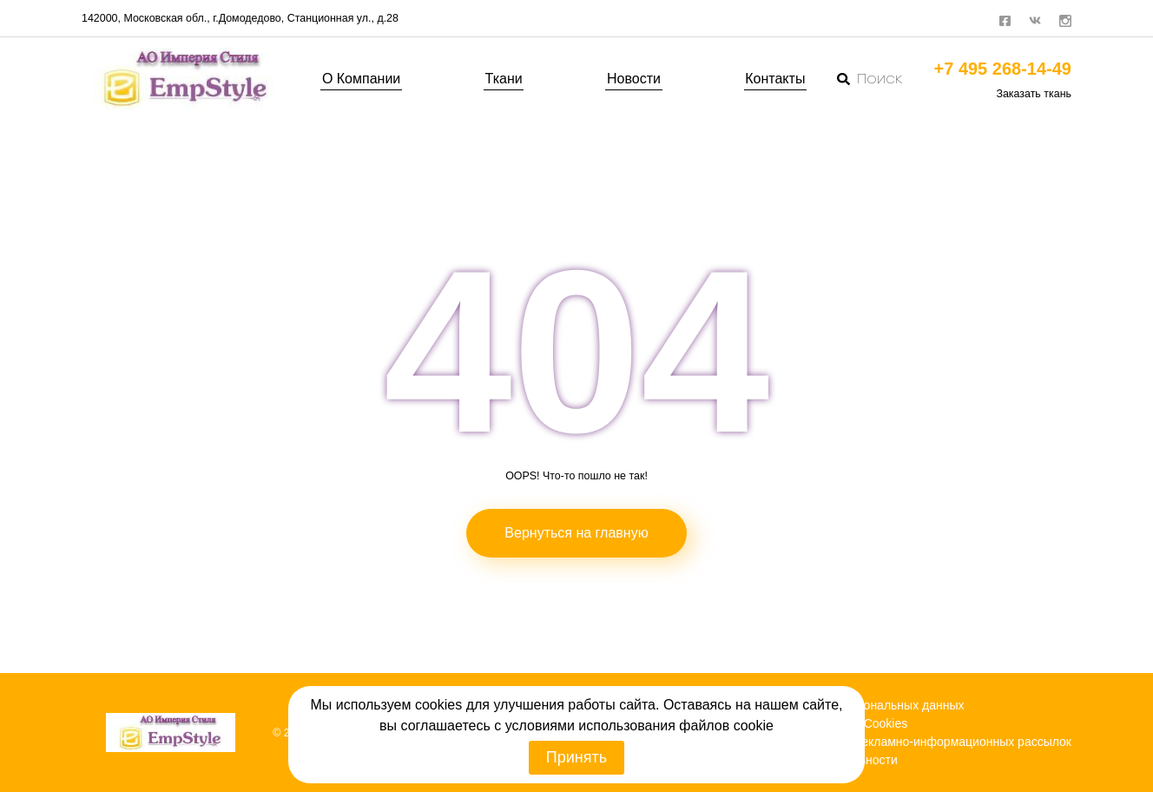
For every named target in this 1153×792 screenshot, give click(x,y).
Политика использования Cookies (812, 723)
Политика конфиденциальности (808, 760)
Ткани (504, 78)
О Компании (361, 78)
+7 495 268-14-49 (1002, 68)
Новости (634, 78)
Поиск (870, 78)
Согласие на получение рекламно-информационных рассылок (894, 742)
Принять (576, 757)
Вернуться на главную (576, 532)
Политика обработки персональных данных (841, 705)
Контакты (775, 78)
